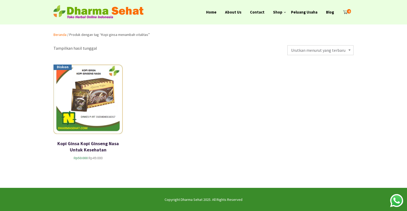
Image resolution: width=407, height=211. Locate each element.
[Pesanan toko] (320, 50)
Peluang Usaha (304, 12)
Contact (257, 12)
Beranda (59, 34)
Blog (330, 12)
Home (211, 12)
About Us (233, 12)
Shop (277, 12)
